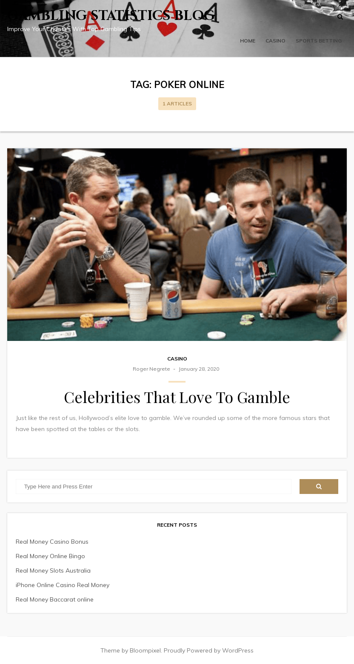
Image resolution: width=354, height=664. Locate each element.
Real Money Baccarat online (55, 599)
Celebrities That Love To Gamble (177, 396)
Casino (275, 40)
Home (247, 40)
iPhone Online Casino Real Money (62, 585)
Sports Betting (319, 40)
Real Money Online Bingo (50, 556)
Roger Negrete (151, 369)
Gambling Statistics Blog (111, 16)
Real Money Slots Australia (53, 570)
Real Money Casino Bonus (52, 541)
